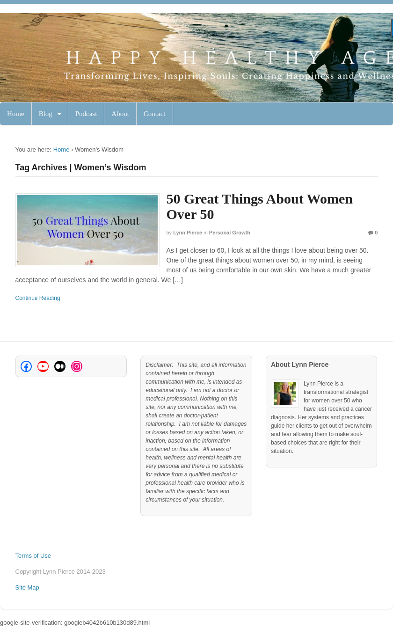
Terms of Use (33, 555)
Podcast (86, 113)
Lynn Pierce (187, 232)
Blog (45, 113)
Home (15, 113)
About (120, 113)
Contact (155, 113)
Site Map (27, 587)
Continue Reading (37, 298)
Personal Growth (229, 232)
